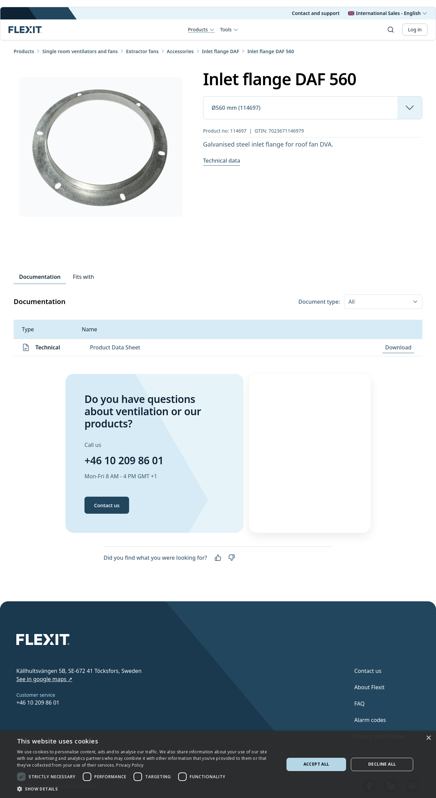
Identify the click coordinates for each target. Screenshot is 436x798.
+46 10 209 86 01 (124, 460)
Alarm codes (370, 720)
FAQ (359, 703)
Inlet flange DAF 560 (270, 51)
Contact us (107, 505)
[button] (146, 789)
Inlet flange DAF (220, 51)
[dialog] (218, 764)
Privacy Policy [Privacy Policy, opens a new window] (129, 765)
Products (201, 30)
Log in (415, 29)
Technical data (221, 160)
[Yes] (218, 557)
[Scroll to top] (25, 29)
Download (398, 347)
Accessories (180, 51)
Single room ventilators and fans (80, 51)
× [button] (428, 738)
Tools (229, 29)
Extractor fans (142, 51)
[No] (231, 557)
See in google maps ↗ (44, 679)
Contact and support (316, 13)
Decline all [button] (382, 764)
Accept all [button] (316, 764)
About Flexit (369, 687)
